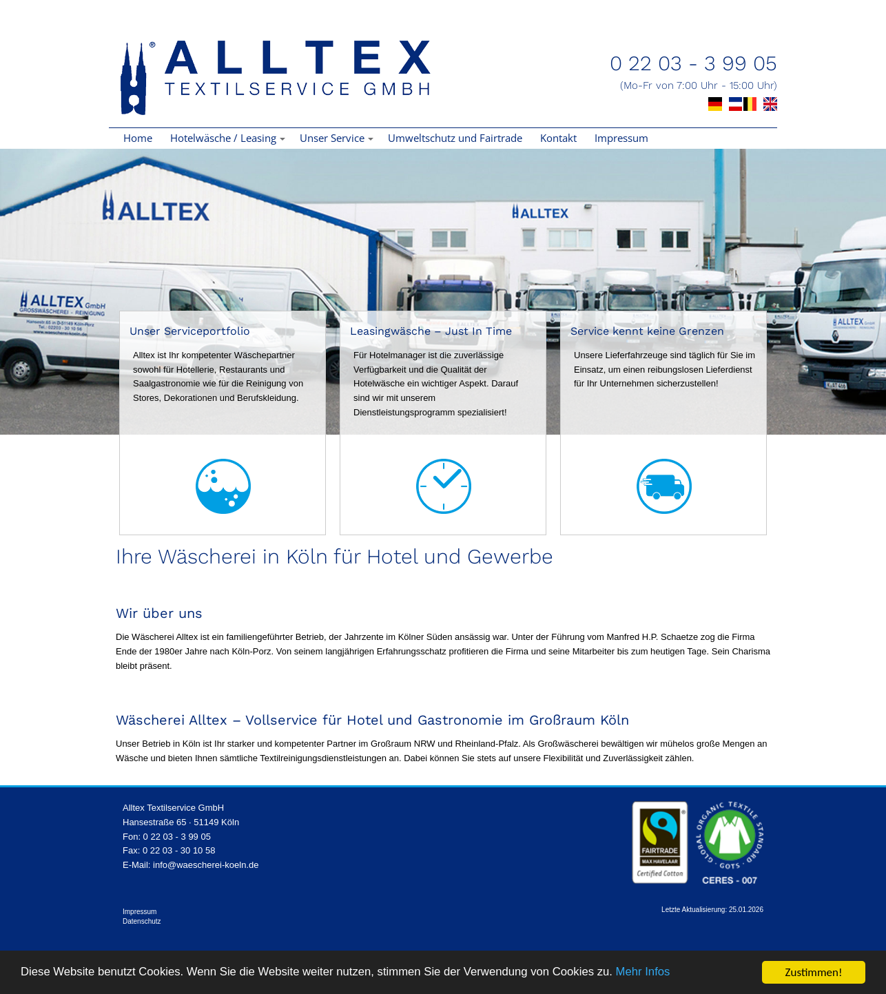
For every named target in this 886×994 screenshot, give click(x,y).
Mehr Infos (654, 973)
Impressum (621, 138)
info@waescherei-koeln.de (205, 865)
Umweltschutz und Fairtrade (455, 138)
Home (137, 138)
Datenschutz (142, 921)
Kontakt (558, 138)
